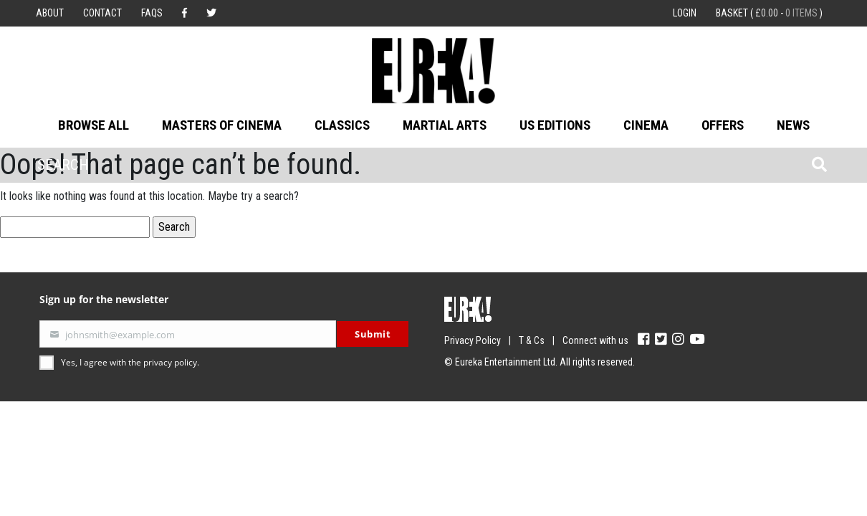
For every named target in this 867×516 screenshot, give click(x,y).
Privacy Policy (472, 340)
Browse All (93, 125)
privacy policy (170, 362)
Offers (722, 125)
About (50, 13)
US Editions (554, 125)
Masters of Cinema (222, 125)
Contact (102, 13)
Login (684, 13)
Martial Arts (445, 125)
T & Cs (532, 340)
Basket (769, 13)
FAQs (152, 13)
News (793, 125)
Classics (342, 125)
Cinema (646, 125)
